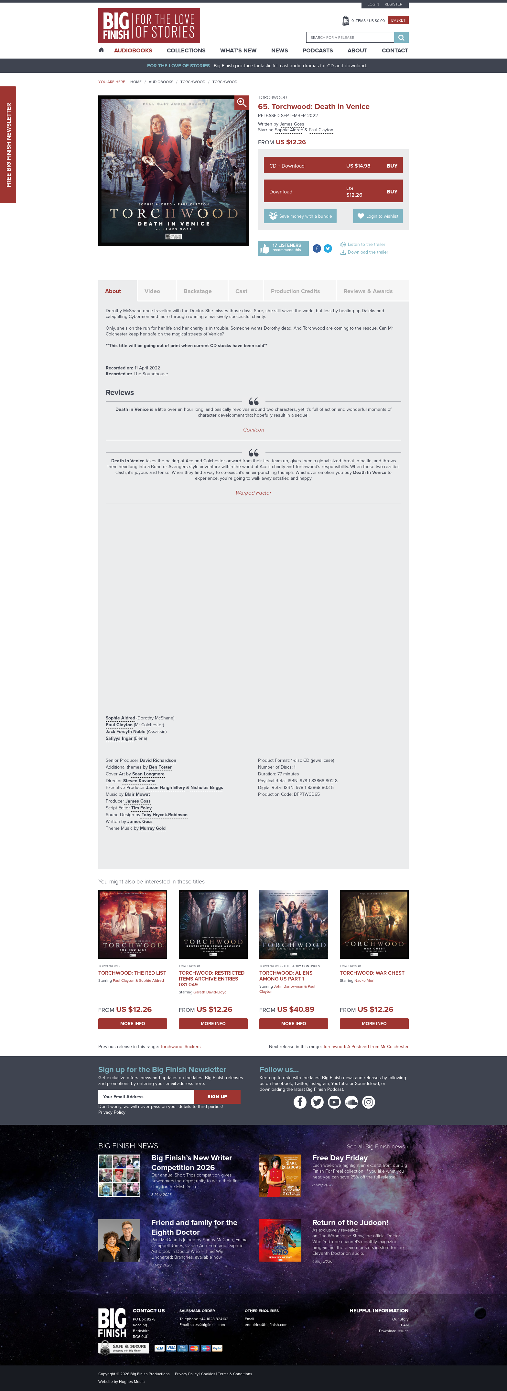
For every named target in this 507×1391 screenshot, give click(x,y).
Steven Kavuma (139, 780)
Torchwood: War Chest (372, 973)
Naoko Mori (364, 980)
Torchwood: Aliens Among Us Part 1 (286, 975)
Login (373, 4)
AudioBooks (133, 50)
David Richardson (157, 760)
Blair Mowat (137, 794)
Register (393, 4)
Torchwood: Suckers (180, 1046)
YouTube (339, 1083)
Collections (186, 50)
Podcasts (318, 50)
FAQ (405, 1325)
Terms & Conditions (235, 1374)
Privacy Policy (111, 1112)
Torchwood (192, 82)
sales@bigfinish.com (207, 1325)
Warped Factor (253, 493)
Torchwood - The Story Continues (289, 966)
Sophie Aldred (289, 129)
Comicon (253, 430)
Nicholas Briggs (206, 787)
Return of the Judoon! (351, 1222)
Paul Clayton (321, 129)
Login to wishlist (382, 216)
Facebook (282, 1083)
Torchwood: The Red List (132, 973)
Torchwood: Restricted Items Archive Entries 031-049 (211, 978)
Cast (241, 291)
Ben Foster (160, 767)
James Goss (292, 124)
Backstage (198, 291)
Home (136, 82)
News (279, 50)
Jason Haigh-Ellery (165, 787)
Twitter (300, 1083)
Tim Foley (141, 808)
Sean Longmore (148, 774)
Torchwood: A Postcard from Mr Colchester (366, 1046)
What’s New (238, 50)
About (357, 50)
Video (152, 291)
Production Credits (295, 291)
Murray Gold (152, 828)
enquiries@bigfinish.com (266, 1325)
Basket (398, 20)
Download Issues (394, 1331)
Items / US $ (368, 21)
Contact (395, 50)
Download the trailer (368, 252)
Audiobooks (161, 82)
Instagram (319, 1083)
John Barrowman (288, 986)
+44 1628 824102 (213, 1319)
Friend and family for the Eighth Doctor (194, 1227)
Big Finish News (128, 1146)
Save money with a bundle (305, 216)
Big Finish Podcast (324, 1089)
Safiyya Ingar (120, 738)
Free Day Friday (340, 1158)
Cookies (208, 1374)
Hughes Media (132, 1382)
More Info (132, 1023)
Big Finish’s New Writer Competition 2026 (191, 1162)
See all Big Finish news (376, 1147)
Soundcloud (367, 1083)
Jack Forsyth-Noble (126, 731)
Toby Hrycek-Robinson (164, 814)
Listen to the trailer (366, 244)
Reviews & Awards (368, 291)
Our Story (400, 1319)
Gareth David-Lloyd (210, 992)
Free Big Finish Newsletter (9, 145)
